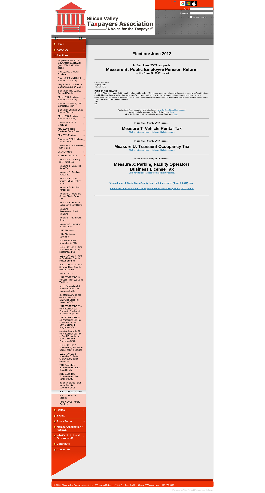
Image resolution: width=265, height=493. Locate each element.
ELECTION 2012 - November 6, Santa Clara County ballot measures (68, 358)
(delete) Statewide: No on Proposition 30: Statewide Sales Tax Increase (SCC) (70, 299)
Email (186, 9)
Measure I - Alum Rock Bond (70, 219)
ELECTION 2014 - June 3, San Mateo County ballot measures (70, 258)
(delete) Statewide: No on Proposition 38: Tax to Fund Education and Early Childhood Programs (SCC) (70, 336)
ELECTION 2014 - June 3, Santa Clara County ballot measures (70, 267)
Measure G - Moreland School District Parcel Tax (70, 196)
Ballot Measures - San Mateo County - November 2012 (70, 385)
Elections (62, 55)
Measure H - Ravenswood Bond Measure (68, 211)
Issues (61, 410)
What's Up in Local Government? (68, 437)
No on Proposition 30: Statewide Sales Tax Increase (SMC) (69, 288)
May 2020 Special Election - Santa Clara (68, 130)
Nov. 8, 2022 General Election (68, 73)
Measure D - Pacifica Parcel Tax (69, 173)
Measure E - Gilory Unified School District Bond (70, 181)
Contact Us (63, 449)
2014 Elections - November (67, 235)
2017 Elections (65, 152)
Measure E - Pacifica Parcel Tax (69, 188)
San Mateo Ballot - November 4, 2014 (68, 241)
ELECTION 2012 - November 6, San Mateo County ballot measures (71, 347)
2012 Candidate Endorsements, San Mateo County (68, 376)
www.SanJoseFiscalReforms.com (171, 110)
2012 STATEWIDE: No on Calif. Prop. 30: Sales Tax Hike (71, 280)
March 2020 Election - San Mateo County (68, 117)
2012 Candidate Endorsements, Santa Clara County (69, 367)
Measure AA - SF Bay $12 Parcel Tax (69, 160)
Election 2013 (66, 273)
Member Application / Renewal (70, 428)
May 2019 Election (67, 135)
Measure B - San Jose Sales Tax (70, 167)
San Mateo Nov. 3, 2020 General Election (69, 92)
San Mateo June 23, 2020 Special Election (70, 111)
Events (61, 415)
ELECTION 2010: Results (67, 396)
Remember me (199, 17)
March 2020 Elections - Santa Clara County (69, 98)
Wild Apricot (188, 490)
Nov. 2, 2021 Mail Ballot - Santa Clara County (70, 79)
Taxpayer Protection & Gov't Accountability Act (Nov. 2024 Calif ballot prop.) (69, 64)
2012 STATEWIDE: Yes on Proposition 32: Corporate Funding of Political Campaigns (70, 310)
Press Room (64, 421)
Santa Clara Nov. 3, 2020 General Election (70, 104)
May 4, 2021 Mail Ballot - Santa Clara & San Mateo (70, 85)
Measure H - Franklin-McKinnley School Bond (70, 203)
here (172, 112)
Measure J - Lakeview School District (70, 225)
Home (173, 1)
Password (184, 13)
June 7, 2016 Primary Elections (69, 403)
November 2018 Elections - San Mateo (70, 146)
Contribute (63, 443)
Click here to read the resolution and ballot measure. (152, 132)
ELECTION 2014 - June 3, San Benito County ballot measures (70, 249)
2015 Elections (66, 230)
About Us (62, 49)
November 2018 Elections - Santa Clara (70, 140)
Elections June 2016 (68, 155)
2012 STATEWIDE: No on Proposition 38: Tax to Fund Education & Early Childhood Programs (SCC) (70, 322)
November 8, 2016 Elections (67, 123)
